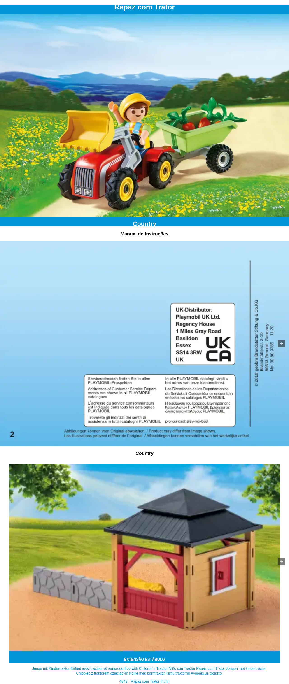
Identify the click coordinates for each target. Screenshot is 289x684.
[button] (281, 343)
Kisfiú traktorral (178, 673)
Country (144, 223)
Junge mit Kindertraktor (50, 668)
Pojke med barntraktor (147, 673)
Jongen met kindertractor (246, 668)
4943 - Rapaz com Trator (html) (144, 681)
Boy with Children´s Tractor (146, 668)
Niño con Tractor (182, 668)
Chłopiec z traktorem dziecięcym (102, 673)
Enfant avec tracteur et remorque (96, 668)
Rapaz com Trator (210, 668)
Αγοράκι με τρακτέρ (206, 673)
